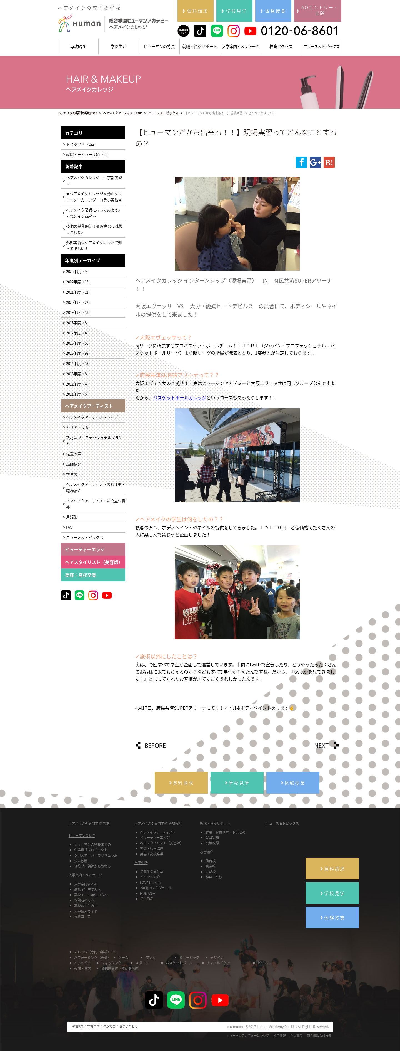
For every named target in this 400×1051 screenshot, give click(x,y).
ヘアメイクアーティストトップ (92, 417)
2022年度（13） (79, 281)
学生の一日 (75, 474)
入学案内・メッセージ (240, 46)
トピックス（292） (82, 144)
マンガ (151, 957)
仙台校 (211, 860)
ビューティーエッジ (155, 837)
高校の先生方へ (86, 905)
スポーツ (142, 962)
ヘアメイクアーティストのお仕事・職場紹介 (95, 487)
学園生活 (118, 46)
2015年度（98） (79, 353)
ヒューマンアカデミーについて (247, 1035)
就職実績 (212, 837)
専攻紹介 (78, 46)
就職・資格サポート (199, 46)
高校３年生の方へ (87, 889)
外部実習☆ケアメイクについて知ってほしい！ (94, 245)
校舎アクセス (280, 46)
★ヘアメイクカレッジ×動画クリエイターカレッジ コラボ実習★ (94, 196)
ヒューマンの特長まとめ (92, 844)
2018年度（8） (78, 322)
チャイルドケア (218, 962)
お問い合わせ (128, 1026)
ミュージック (189, 957)
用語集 (72, 517)
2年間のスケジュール (156, 887)
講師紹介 (73, 464)
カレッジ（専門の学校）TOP (96, 952)
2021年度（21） (79, 292)
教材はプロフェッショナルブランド (94, 440)
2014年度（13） (79, 363)
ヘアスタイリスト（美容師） (161, 843)
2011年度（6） (78, 394)
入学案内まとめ (86, 883)
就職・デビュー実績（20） (88, 154)
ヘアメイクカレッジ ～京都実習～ (94, 180)
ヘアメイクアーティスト (158, 832)
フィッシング (111, 962)
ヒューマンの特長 (159, 46)
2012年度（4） (78, 384)
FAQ (69, 527)
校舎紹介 (206, 851)
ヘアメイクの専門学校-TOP (89, 823)
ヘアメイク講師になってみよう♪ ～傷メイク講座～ (95, 213)
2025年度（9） (78, 271)
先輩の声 (73, 453)
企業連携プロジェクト (91, 849)
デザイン (217, 957)
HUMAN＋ (148, 893)
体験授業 (109, 1026)
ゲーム (123, 957)
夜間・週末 (82, 968)
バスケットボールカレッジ (179, 397)
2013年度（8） (78, 373)
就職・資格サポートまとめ (226, 832)
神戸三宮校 (214, 876)
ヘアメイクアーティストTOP (122, 113)
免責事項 (296, 1035)
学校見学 (93, 1026)
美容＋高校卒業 (80, 575)
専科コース (82, 916)
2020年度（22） (79, 302)
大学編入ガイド (86, 911)
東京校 (211, 866)
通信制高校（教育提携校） (121, 968)
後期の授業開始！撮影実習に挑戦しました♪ (94, 229)
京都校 (211, 871)
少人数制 (81, 860)
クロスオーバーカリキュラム (96, 855)
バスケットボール (179, 962)
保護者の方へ (84, 900)
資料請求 (77, 1026)
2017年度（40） (79, 333)
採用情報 (280, 1035)
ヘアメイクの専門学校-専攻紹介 (158, 823)
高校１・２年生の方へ (91, 894)
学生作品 (146, 898)
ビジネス (264, 962)
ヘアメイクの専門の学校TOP (77, 113)
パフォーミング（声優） (92, 957)
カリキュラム (77, 427)
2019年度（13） (79, 312)
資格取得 (212, 843)
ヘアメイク (82, 962)
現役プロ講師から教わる (92, 866)
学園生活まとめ (151, 871)
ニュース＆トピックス (321, 46)
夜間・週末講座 (151, 848)
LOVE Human (150, 882)
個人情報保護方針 (319, 1035)
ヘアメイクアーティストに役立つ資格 (95, 504)
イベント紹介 (150, 876)
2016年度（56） (79, 343)
